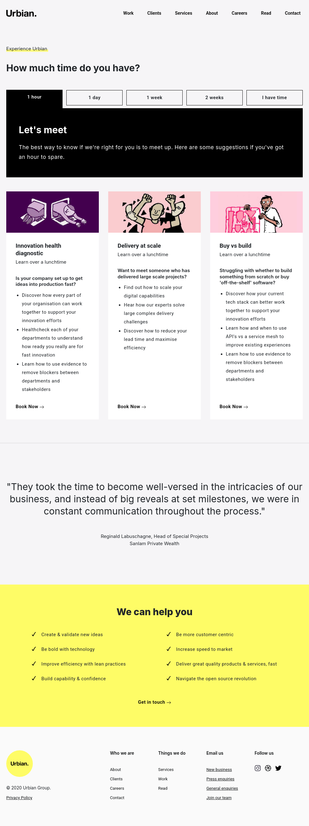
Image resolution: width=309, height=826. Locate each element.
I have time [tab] (274, 97)
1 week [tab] (154, 97)
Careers (239, 13)
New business (219, 769)
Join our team (219, 797)
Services (183, 13)
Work (128, 13)
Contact (293, 13)
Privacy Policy (19, 797)
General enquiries (222, 788)
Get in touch (154, 702)
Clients (154, 13)
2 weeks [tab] (214, 97)
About (212, 13)
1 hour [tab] (34, 97)
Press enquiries (220, 779)
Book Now (30, 406)
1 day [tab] (95, 97)
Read (266, 13)
